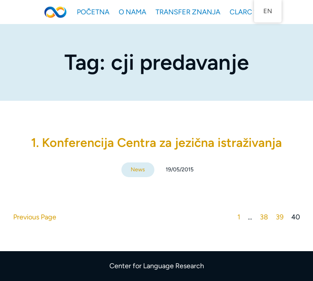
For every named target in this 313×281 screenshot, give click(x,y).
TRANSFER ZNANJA (188, 12)
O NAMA (132, 12)
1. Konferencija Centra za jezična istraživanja (156, 142)
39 (280, 217)
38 (264, 217)
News (138, 169)
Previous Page (34, 217)
